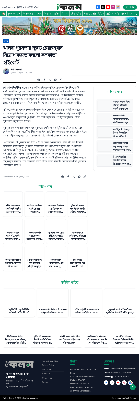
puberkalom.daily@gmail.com (123, 368)
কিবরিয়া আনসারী (16, 70)
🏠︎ (4, 13)
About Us (46, 373)
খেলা (39, 13)
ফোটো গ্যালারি (112, 13)
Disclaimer (46, 369)
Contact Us (47, 378)
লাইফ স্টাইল (126, 13)
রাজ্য (11, 13)
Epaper (45, 382)
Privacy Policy (48, 365)
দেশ (18, 13)
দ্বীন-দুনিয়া (76, 13)
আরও (17, 16)
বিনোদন (65, 13)
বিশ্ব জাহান (28, 13)
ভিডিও (101, 13)
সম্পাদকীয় (6, 16)
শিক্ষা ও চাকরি (90, 13)
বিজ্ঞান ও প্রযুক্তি (52, 13)
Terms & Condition (50, 361)
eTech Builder (130, 398)
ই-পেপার (130, 7)
